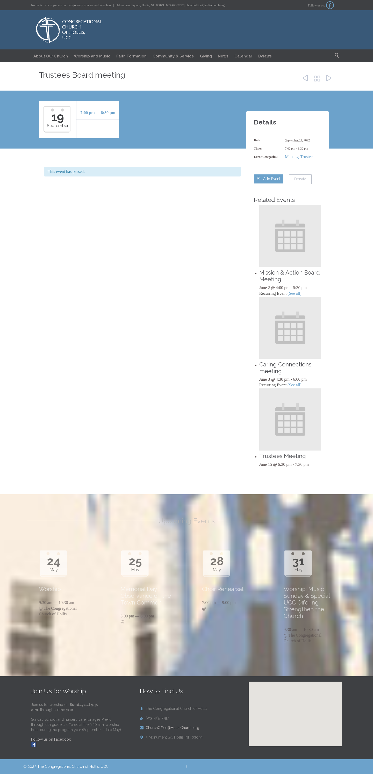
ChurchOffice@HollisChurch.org (169, 728)
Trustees (307, 156)
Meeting (292, 156)
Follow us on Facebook (51, 739)
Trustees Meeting (282, 456)
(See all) (295, 293)
